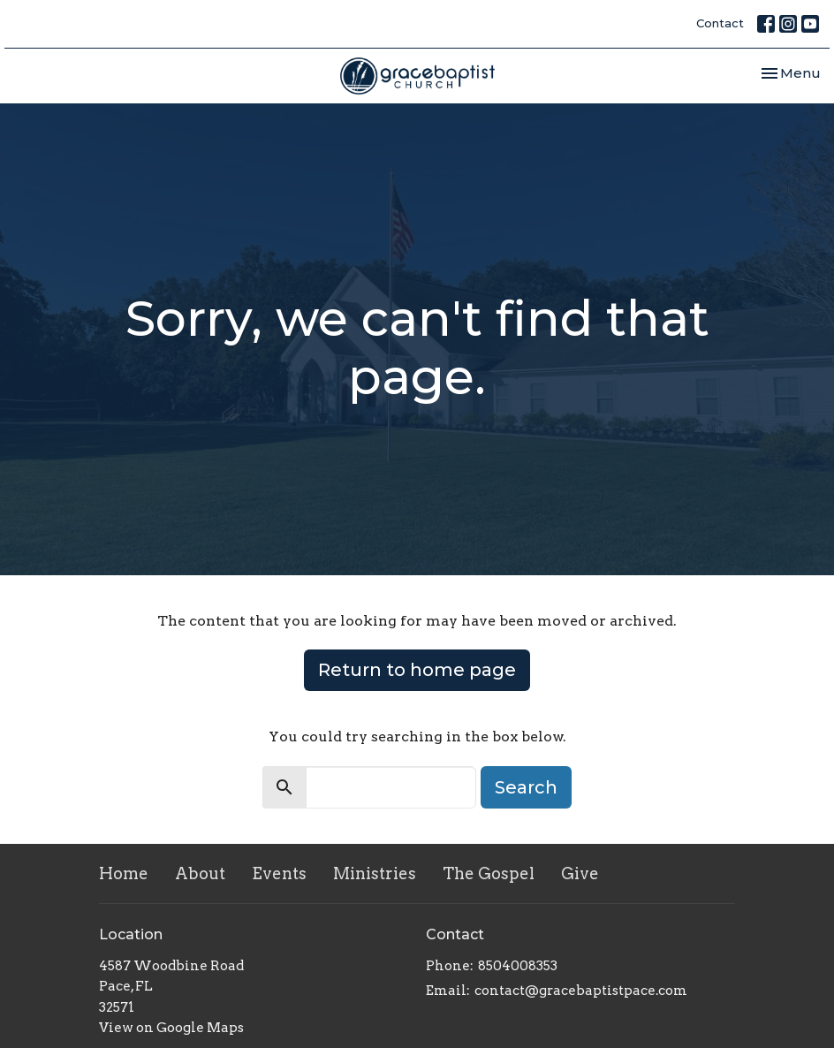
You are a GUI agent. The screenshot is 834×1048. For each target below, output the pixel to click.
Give (580, 873)
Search (526, 787)
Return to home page (417, 669)
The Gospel (489, 873)
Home (123, 873)
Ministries (374, 873)
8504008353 (517, 966)
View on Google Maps (171, 1028)
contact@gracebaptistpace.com (580, 991)
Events (279, 873)
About (200, 873)
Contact (720, 23)
